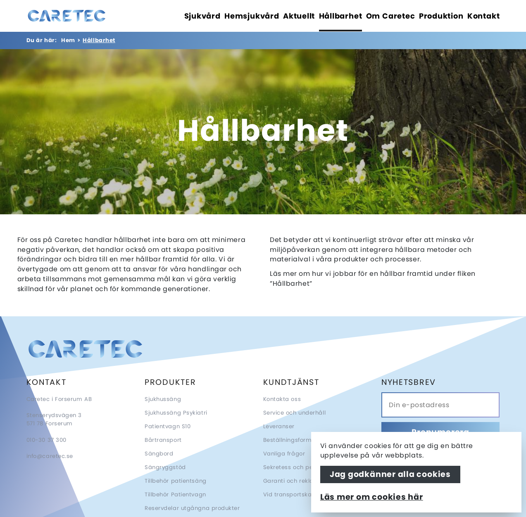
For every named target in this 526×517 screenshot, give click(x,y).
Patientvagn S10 (167, 426)
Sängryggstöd (165, 467)
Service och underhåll (294, 413)
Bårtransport (163, 440)
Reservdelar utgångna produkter (192, 508)
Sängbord (159, 454)
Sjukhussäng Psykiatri (176, 413)
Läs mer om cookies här (371, 497)
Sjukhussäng (163, 399)
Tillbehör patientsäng (176, 481)
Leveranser (279, 426)
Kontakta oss (282, 399)
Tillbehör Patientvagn (175, 494)
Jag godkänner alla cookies (390, 474)
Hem (68, 40)
